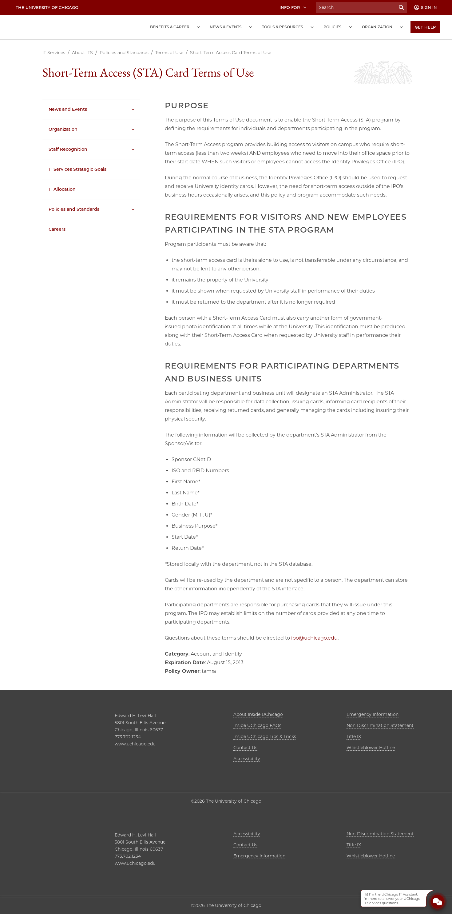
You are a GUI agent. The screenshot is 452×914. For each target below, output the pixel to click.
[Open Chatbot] (437, 901)
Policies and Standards (124, 52)
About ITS (82, 52)
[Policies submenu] (350, 27)
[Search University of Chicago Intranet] (356, 7)
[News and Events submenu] (250, 27)
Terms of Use (169, 52)
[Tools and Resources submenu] (312, 27)
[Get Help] (425, 27)
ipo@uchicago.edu (314, 638)
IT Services (53, 52)
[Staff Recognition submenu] (133, 149)
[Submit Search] (401, 7)
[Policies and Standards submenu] (133, 209)
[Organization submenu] (401, 27)
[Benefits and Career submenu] (198, 27)
